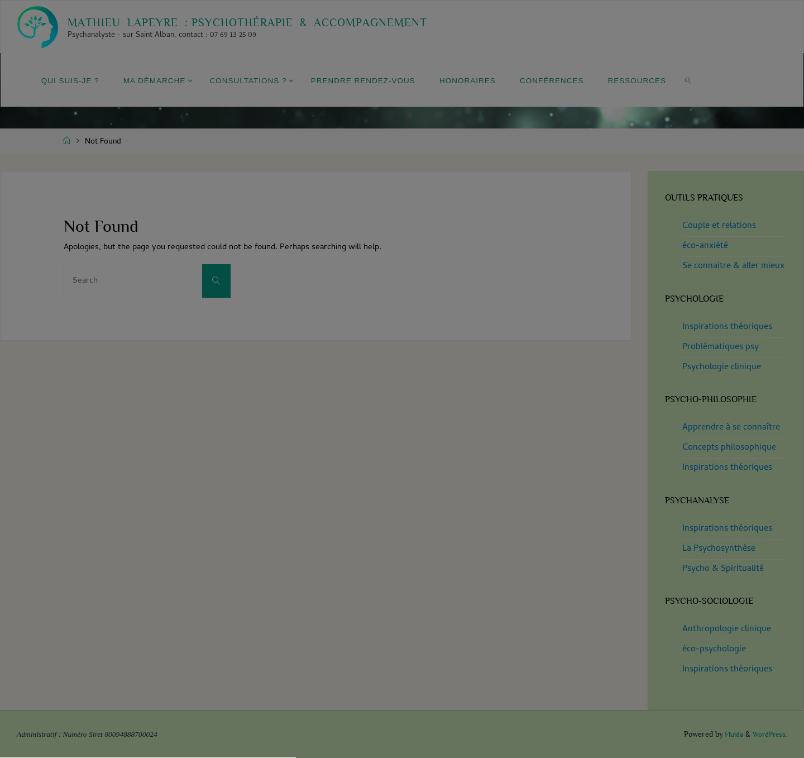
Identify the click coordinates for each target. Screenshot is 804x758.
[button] (402, 444)
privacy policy (468, 382)
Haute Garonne (402, 532)
